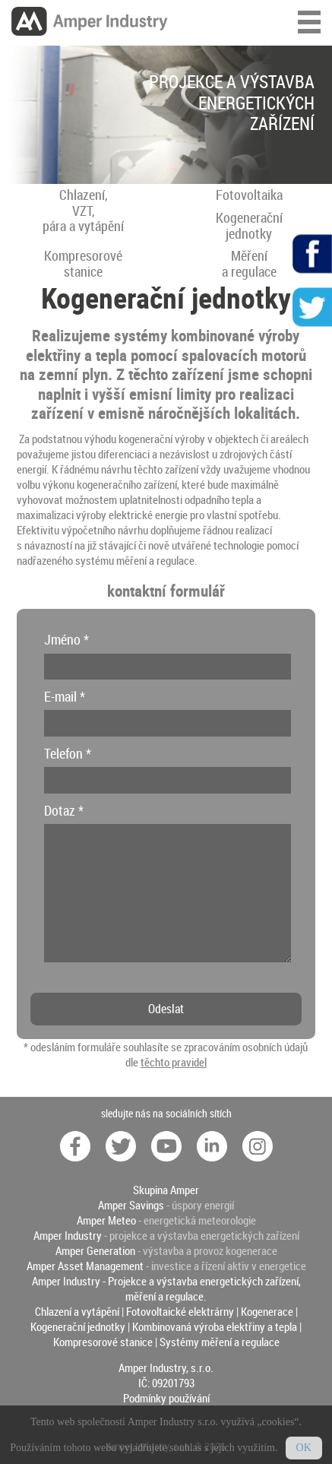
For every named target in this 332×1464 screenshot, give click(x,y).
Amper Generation (95, 1250)
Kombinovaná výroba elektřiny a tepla (214, 1326)
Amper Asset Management (85, 1265)
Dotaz (64, 810)
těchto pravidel (174, 1061)
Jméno (66, 639)
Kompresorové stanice (103, 1341)
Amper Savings (131, 1204)
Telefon (67, 753)
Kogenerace (267, 1311)
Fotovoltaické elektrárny (180, 1311)
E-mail (64, 696)
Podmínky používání (166, 1397)
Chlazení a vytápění (77, 1311)
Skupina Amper (166, 1189)
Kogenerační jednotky (77, 1326)
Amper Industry (67, 1235)
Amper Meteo (106, 1220)
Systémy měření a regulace (220, 1341)
